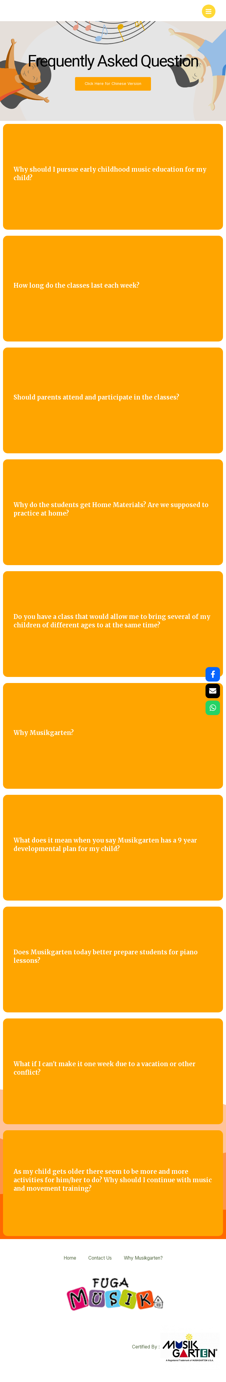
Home (70, 1258)
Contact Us (100, 1258)
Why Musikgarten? (143, 1258)
